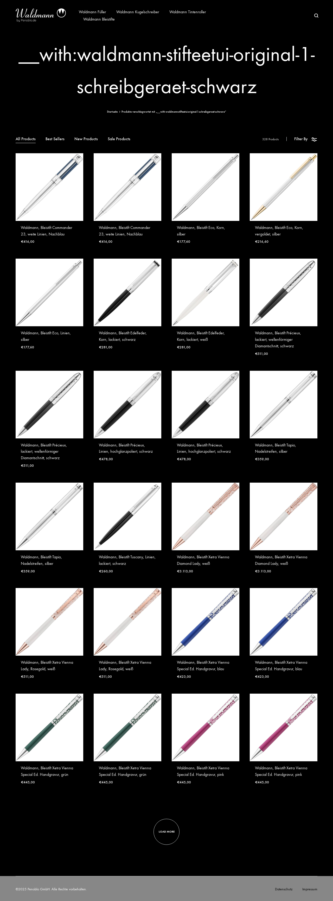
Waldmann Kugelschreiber (137, 11)
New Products (86, 139)
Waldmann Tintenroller (187, 11)
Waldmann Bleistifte (99, 19)
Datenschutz (283, 889)
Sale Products (119, 139)
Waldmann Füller (92, 11)
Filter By (305, 139)
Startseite (112, 111)
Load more (167, 831)
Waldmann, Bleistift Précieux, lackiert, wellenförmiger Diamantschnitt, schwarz (278, 339)
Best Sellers (55, 139)
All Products (26, 139)
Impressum (309, 889)
